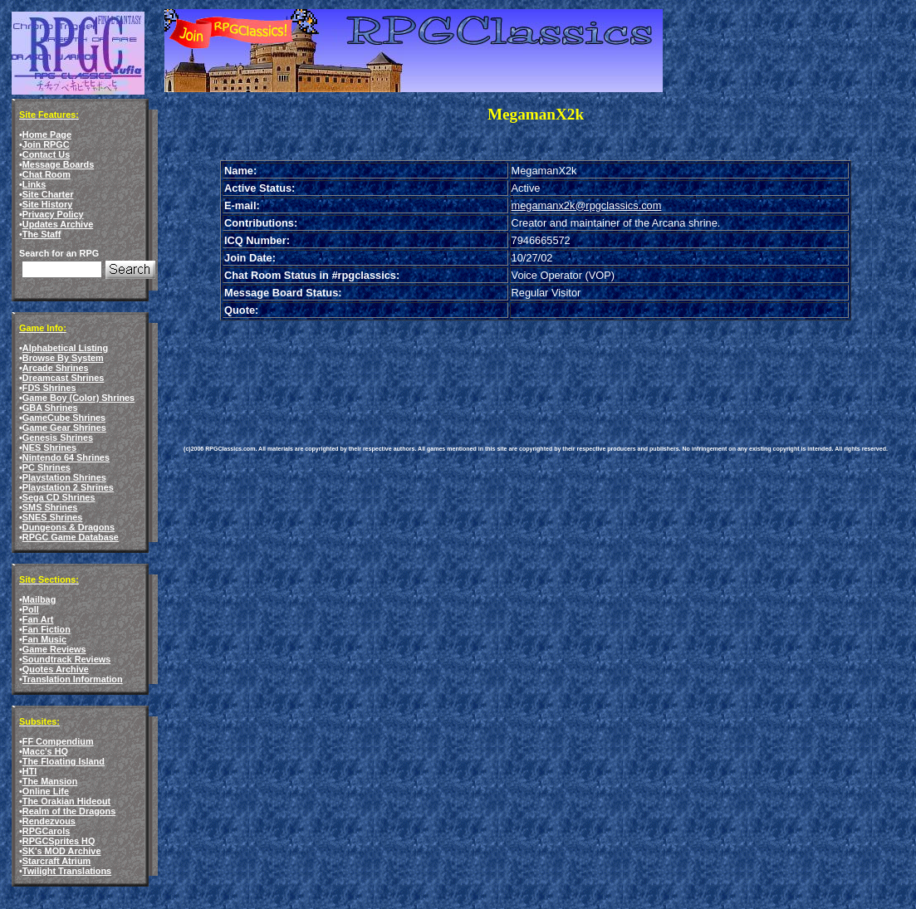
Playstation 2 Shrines (68, 487)
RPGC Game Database (70, 537)
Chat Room (46, 174)
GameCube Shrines (63, 418)
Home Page (46, 134)
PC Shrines (46, 467)
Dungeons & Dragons (68, 527)
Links (34, 184)
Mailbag (39, 599)
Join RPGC (46, 144)
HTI (29, 771)
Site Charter (48, 194)
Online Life (45, 791)
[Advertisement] (486, 370)
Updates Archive (57, 224)
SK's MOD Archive (61, 851)
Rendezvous (49, 821)
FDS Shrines (49, 388)
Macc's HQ (45, 751)
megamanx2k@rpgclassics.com (587, 205)
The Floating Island (63, 761)
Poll (30, 609)
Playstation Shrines (64, 477)
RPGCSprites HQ (59, 841)
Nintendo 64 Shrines (66, 457)
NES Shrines (49, 447)
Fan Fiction (46, 629)
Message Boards (58, 164)
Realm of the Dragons (68, 811)
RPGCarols (46, 831)
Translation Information (72, 679)
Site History (47, 204)
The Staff (41, 234)
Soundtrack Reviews (66, 659)
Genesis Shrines (57, 437)
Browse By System (63, 358)
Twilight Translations (66, 871)
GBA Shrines (50, 408)
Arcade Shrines (55, 368)
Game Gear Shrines (64, 428)
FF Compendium (58, 741)
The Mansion (49, 781)
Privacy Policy (53, 214)
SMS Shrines (49, 507)
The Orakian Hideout (66, 801)
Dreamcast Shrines (63, 378)
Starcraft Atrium (56, 861)
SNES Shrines (52, 517)
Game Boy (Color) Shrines (78, 398)
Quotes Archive (55, 669)
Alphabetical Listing (65, 348)
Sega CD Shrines (59, 497)
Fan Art (38, 619)
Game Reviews (54, 649)
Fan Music (44, 639)
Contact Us (46, 154)
